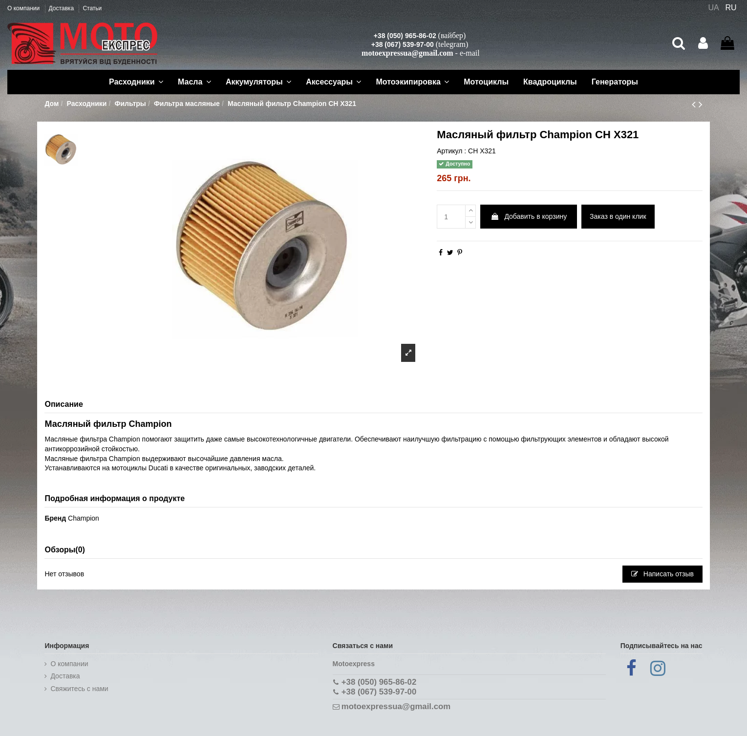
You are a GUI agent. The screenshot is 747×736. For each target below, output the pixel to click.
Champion (83, 518)
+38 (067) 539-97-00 (402, 44)
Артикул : (451, 151)
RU (731, 7)
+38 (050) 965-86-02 (405, 36)
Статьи (92, 8)
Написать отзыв (662, 574)
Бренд (55, 518)
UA (713, 7)
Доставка (62, 8)
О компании (24, 8)
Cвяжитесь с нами (79, 689)
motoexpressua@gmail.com (407, 53)
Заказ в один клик (618, 216)
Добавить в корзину (529, 216)
